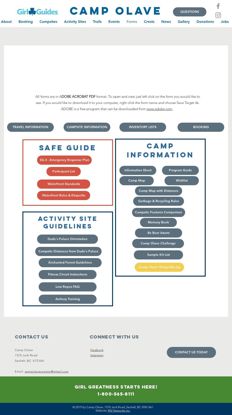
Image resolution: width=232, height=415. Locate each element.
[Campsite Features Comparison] (158, 212)
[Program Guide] (180, 170)
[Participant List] (63, 171)
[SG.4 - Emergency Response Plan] (64, 160)
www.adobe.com (159, 109)
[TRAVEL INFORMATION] (30, 127)
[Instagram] (218, 15)
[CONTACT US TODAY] (191, 352)
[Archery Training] (68, 299)
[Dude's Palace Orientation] (67, 239)
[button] (70, 262)
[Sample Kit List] (158, 254)
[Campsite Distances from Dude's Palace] (68, 251)
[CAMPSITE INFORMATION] (87, 127)
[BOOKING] (201, 127)
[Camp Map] (136, 180)
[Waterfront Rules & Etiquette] (63, 195)
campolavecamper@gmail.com (47, 371)
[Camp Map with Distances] (158, 191)
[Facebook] (218, 6)
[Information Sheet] (137, 170)
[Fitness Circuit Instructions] (68, 274)
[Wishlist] (182, 180)
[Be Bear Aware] (158, 233)
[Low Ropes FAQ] (68, 286)
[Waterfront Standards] (63, 184)
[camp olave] (116, 10)
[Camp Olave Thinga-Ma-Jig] (159, 267)
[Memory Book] (158, 222)
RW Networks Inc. (119, 410)
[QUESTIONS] (189, 11)
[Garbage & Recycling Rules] (158, 201)
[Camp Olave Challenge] (158, 243)
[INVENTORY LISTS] (142, 127)
